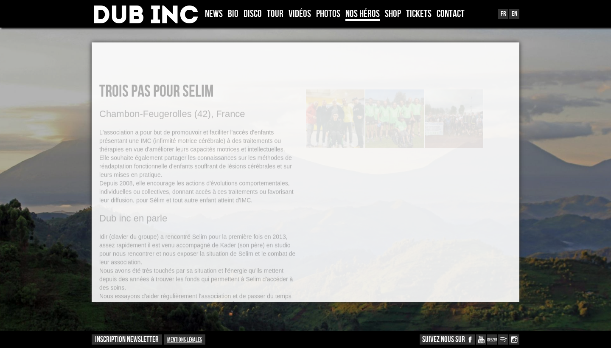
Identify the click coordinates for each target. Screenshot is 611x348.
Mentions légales (184, 339)
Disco (253, 14)
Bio (233, 14)
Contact (451, 14)
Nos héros (362, 14)
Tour (275, 14)
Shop (393, 14)
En (514, 14)
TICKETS (419, 14)
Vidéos (300, 14)
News (214, 14)
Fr (503, 14)
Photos (328, 14)
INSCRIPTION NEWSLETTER (127, 340)
